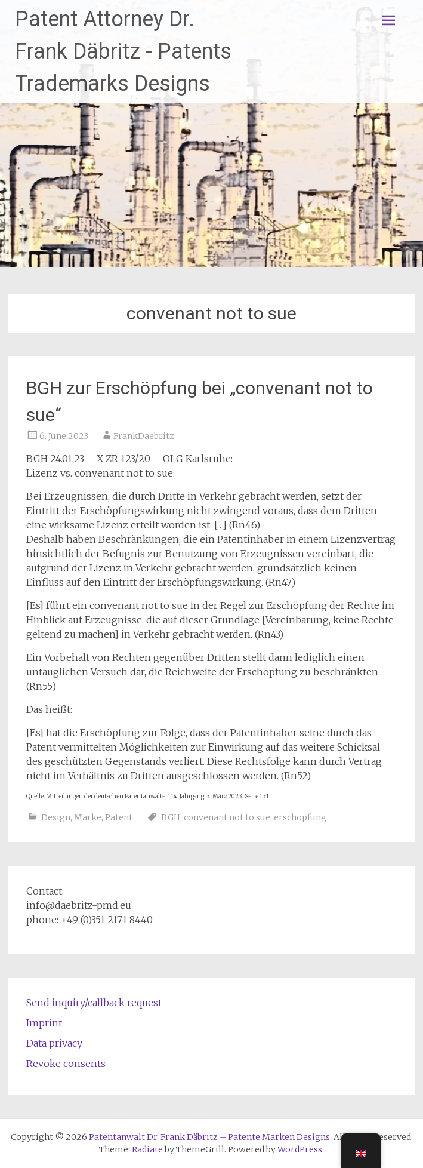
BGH (170, 817)
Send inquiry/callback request (94, 1003)
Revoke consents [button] (66, 1063)
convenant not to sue (227, 817)
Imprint (44, 1023)
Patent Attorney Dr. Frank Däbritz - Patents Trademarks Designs (123, 51)
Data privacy (54, 1043)
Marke (87, 817)
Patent (118, 817)
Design (55, 817)
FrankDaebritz (143, 436)
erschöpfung (300, 817)
